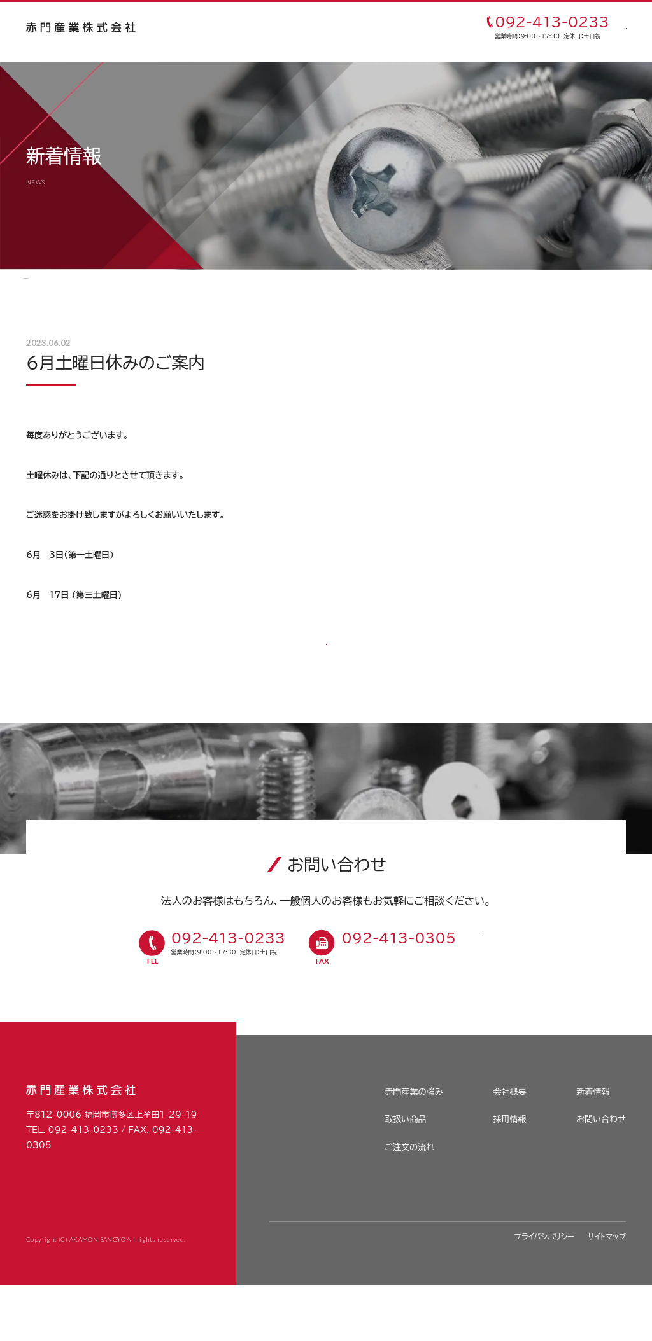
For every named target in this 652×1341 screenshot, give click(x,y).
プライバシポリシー (544, 1291)
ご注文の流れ (363, 28)
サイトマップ (607, 1291)
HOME (38, 285)
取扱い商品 (304, 28)
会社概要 (509, 1147)
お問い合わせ (601, 1175)
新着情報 (80, 285)
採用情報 (509, 1175)
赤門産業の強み (242, 28)
